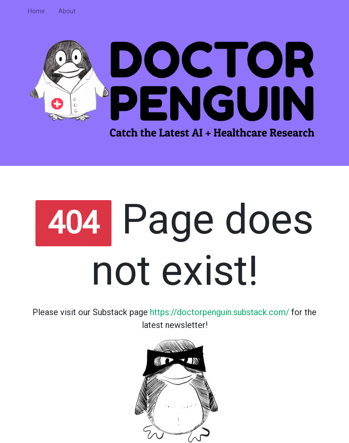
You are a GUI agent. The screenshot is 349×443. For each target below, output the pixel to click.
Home (36, 11)
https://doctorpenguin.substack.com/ (219, 312)
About (67, 11)
